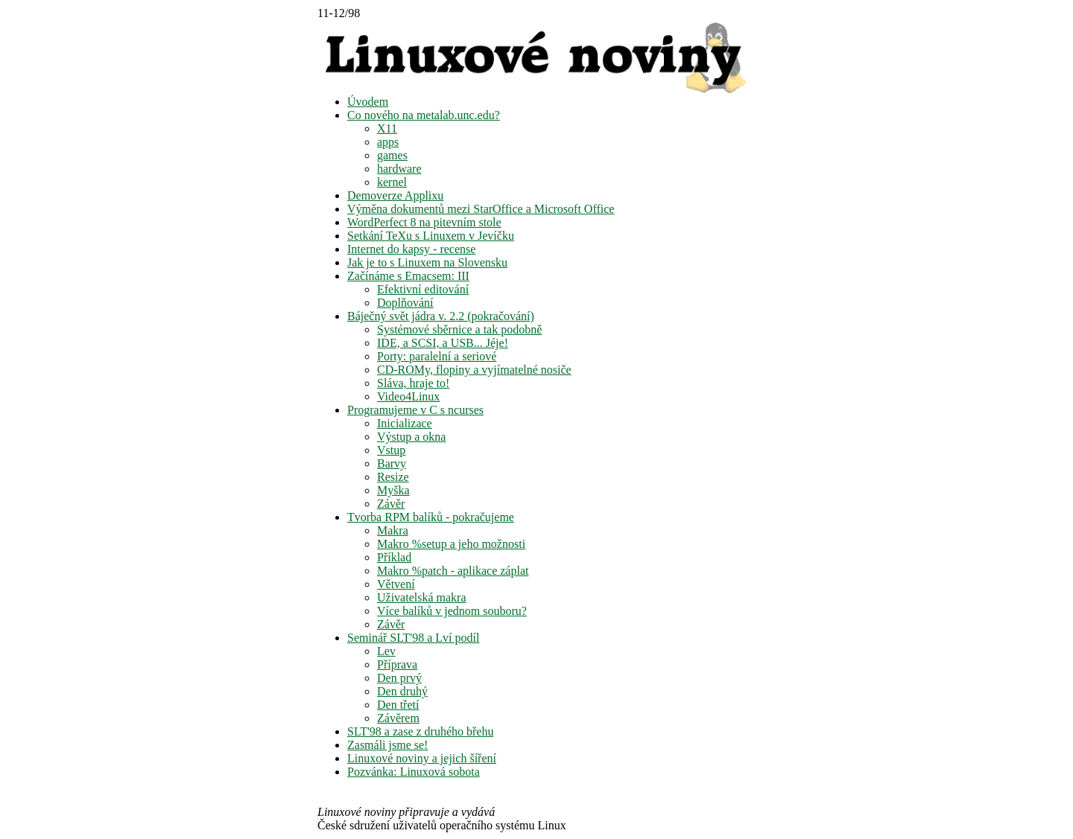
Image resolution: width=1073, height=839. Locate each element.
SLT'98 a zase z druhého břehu (420, 731)
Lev (386, 651)
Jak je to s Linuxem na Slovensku (427, 262)
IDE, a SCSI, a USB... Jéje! (442, 342)
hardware (399, 168)
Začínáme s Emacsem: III (408, 275)
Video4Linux (408, 396)
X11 (387, 128)
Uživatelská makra (421, 597)
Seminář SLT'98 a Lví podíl (413, 637)
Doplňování (405, 302)
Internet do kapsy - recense (411, 249)
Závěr (391, 503)
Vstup (391, 450)
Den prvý (399, 677)
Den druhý (402, 691)
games (392, 155)
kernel (392, 182)
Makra (392, 530)
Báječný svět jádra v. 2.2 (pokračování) (440, 316)
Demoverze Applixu (395, 195)
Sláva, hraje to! (413, 383)
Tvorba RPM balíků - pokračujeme (430, 517)
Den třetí (398, 704)
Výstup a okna (411, 436)
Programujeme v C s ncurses (415, 409)
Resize (393, 476)
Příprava (397, 664)
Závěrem (398, 718)
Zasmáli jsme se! (387, 744)
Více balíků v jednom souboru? (452, 610)
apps (388, 141)
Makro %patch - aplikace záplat (452, 570)
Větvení (396, 584)
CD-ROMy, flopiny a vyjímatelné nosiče (474, 369)
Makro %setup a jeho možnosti (451, 543)
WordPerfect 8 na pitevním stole (424, 222)
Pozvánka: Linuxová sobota (413, 771)
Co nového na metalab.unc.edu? (423, 115)
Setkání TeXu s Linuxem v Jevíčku (430, 235)
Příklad (394, 557)
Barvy (391, 463)
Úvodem (367, 101)
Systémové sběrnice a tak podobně (459, 329)
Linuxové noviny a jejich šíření (421, 758)
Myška (393, 490)
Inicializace (404, 423)
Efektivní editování (423, 289)
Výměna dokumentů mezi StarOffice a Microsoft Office (480, 208)
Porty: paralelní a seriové (436, 356)
